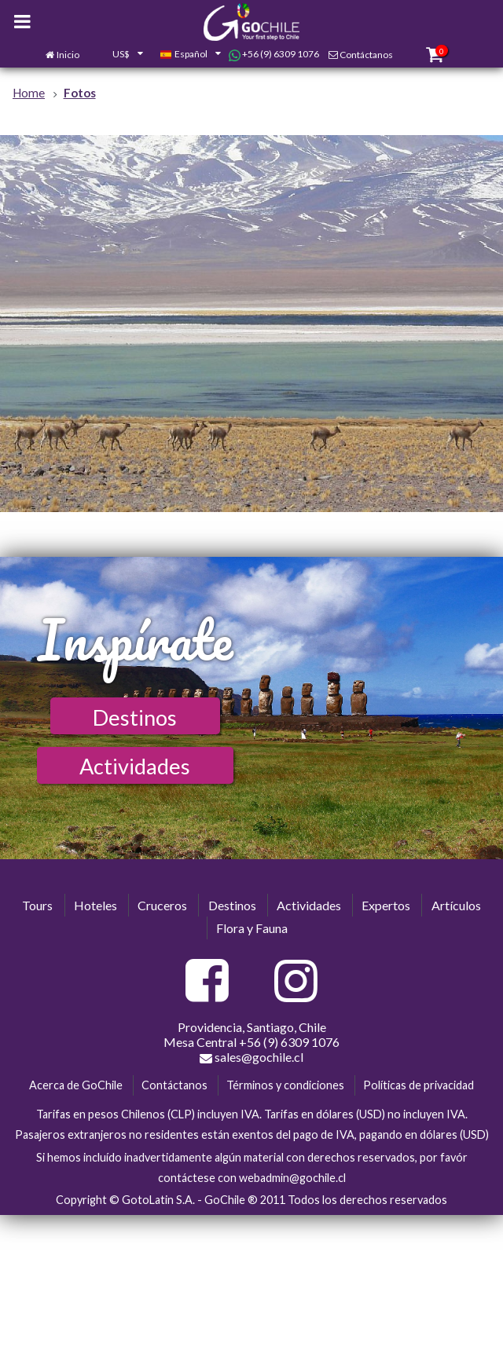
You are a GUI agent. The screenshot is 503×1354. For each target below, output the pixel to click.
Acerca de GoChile (76, 1085)
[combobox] (119, 55)
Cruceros (162, 905)
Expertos (386, 905)
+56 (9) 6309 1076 (274, 54)
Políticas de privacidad (418, 1085)
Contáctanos (366, 54)
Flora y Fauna (252, 927)
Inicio (68, 54)
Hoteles (95, 905)
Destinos (135, 717)
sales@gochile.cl (251, 1057)
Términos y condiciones (285, 1085)
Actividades (134, 766)
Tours (37, 905)
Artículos (456, 905)
